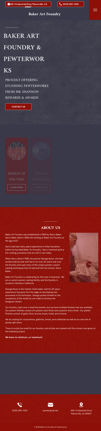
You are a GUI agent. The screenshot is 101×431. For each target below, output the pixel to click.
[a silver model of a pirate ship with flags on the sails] (72, 57)
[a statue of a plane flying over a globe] (66, 35)
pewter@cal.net (50, 410)
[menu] (95, 10)
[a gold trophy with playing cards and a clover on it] (90, 40)
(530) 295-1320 (19, 410)
